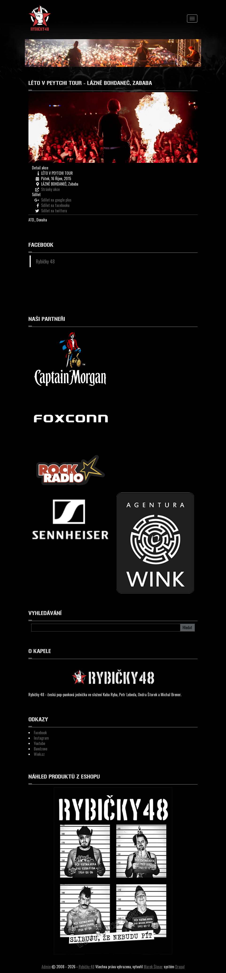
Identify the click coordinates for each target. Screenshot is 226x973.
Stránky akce (50, 189)
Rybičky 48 (45, 261)
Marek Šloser (153, 966)
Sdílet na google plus (56, 200)
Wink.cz (39, 754)
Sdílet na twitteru (54, 210)
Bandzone (40, 749)
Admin (46, 966)
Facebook (40, 732)
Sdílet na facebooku (55, 205)
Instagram (41, 738)
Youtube (39, 743)
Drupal (180, 966)
